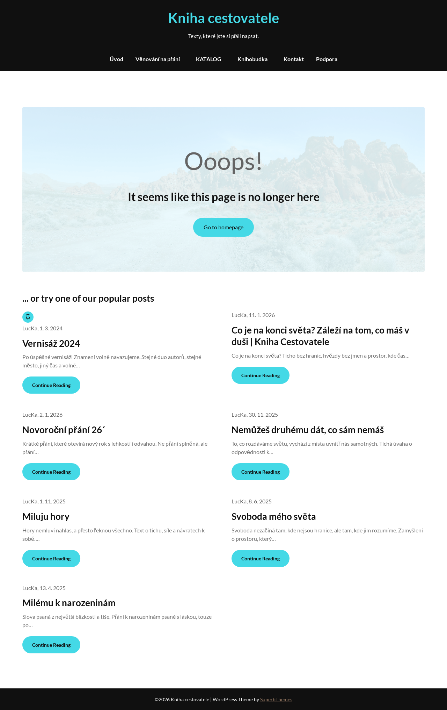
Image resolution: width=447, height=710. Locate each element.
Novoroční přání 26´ (63, 429)
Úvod (116, 59)
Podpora (326, 59)
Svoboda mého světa (274, 516)
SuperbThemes (276, 699)
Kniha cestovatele (223, 17)
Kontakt (294, 59)
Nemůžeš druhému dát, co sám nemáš (308, 429)
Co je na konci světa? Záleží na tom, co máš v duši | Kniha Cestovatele (320, 335)
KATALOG (208, 59)
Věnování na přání (157, 59)
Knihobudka (252, 59)
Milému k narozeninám (69, 602)
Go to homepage (223, 227)
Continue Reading (51, 385)
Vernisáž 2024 (51, 343)
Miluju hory (45, 516)
